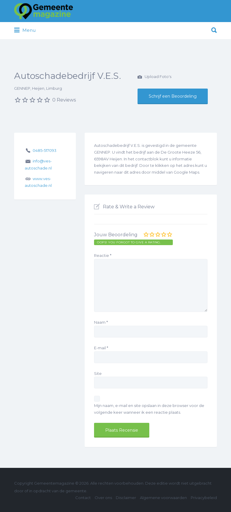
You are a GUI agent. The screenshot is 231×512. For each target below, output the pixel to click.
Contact (83, 497)
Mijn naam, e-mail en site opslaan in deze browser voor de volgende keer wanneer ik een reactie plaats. (149, 409)
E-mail (101, 347)
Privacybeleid (204, 497)
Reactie (102, 255)
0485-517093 (44, 150)
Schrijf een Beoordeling (173, 96)
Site (98, 373)
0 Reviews (64, 100)
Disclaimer (126, 497)
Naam (101, 322)
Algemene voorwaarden (163, 497)
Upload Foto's (154, 77)
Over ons (103, 497)
